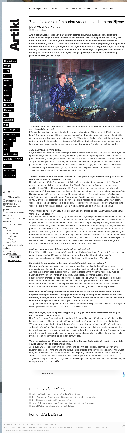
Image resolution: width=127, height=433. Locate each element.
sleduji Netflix (11, 242)
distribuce (64, 8)
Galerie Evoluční (11, 135)
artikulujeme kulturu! (22, 430)
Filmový (7, 90)
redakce (7, 166)
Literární (7, 95)
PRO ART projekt (11, 130)
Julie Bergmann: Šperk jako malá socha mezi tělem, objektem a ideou (64, 397)
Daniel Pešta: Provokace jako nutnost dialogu (53, 406)
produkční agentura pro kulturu (40, 430)
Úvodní (7, 66)
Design (7, 100)
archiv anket (9, 171)
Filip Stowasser (48, 373)
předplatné (76, 8)
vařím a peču (11, 254)
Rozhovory (9, 110)
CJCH (6, 149)
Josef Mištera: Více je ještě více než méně (51, 400)
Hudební (8, 81)
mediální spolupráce (38, 8)
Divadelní (8, 85)
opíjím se (10, 239)
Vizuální (7, 76)
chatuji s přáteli (12, 236)
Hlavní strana (10, 61)
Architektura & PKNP (13, 159)
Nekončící (8, 105)
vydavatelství (108, 8)
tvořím (8, 230)
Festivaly (8, 144)
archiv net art (9, 175)
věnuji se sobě (12, 233)
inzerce (87, 8)
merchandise (9, 139)
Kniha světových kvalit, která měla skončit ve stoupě (56, 394)
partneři (53, 8)
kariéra (97, 8)
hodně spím (11, 251)
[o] (124, 426)
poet (6, 115)
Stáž (6, 125)
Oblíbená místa (10, 154)
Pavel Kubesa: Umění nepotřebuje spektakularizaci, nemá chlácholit (64, 403)
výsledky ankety (15, 260)
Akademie (8, 120)
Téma (6, 71)
